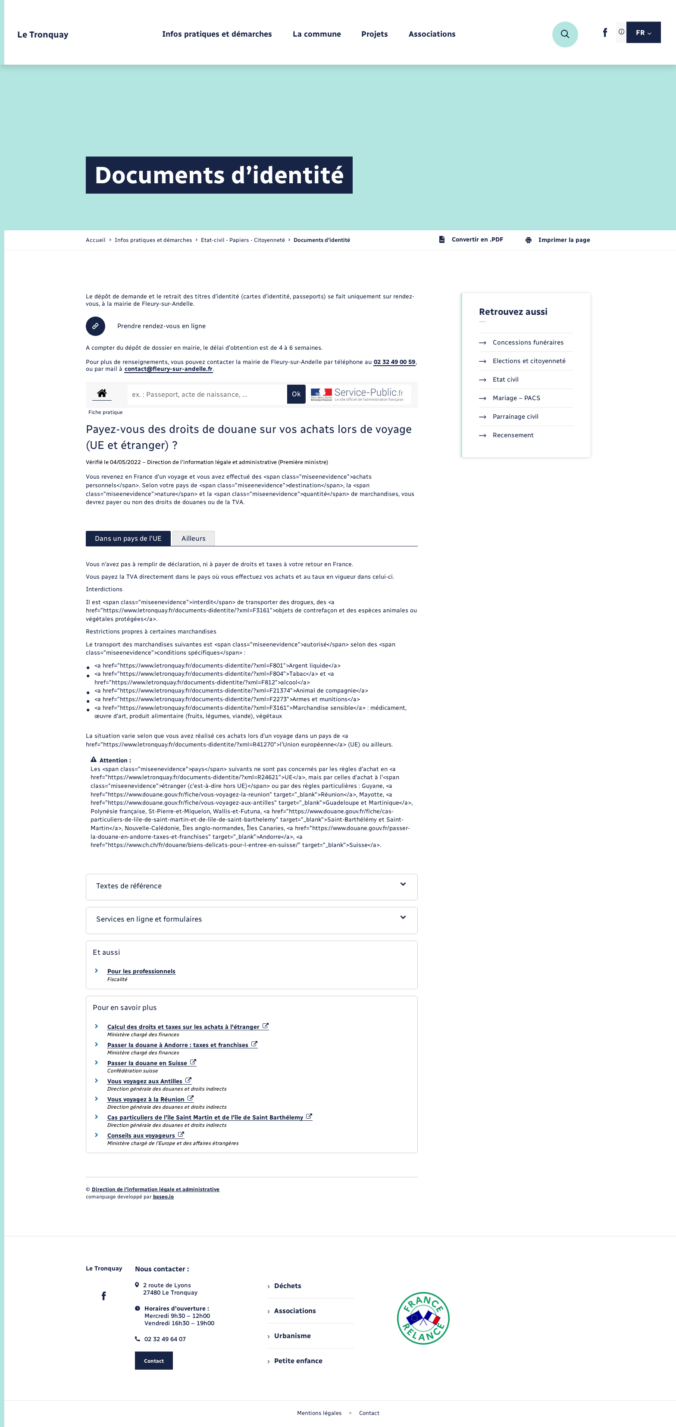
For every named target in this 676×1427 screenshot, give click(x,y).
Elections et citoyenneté (522, 361)
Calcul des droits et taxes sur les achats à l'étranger (188, 1027)
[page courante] (322, 240)
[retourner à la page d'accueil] (43, 34)
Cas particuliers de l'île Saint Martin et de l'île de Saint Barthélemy (209, 1117)
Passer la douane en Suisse (151, 1063)
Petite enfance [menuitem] (295, 1361)
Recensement (506, 435)
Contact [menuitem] (369, 1413)
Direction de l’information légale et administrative (155, 1189)
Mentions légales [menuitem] (319, 1413)
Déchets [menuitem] (284, 1286)
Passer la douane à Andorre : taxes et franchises (182, 1045)
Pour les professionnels (141, 971)
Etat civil (499, 379)
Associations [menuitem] (292, 1311)
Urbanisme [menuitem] (289, 1336)
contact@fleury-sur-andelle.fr (169, 369)
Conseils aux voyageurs (145, 1135)
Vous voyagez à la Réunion (150, 1099)
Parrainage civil (508, 416)
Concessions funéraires (521, 342)
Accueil (96, 240)
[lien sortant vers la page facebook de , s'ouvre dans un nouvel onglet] (605, 35)
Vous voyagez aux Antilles (149, 1081)
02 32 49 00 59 (394, 362)
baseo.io (163, 1197)
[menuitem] (217, 35)
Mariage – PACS (509, 398)
